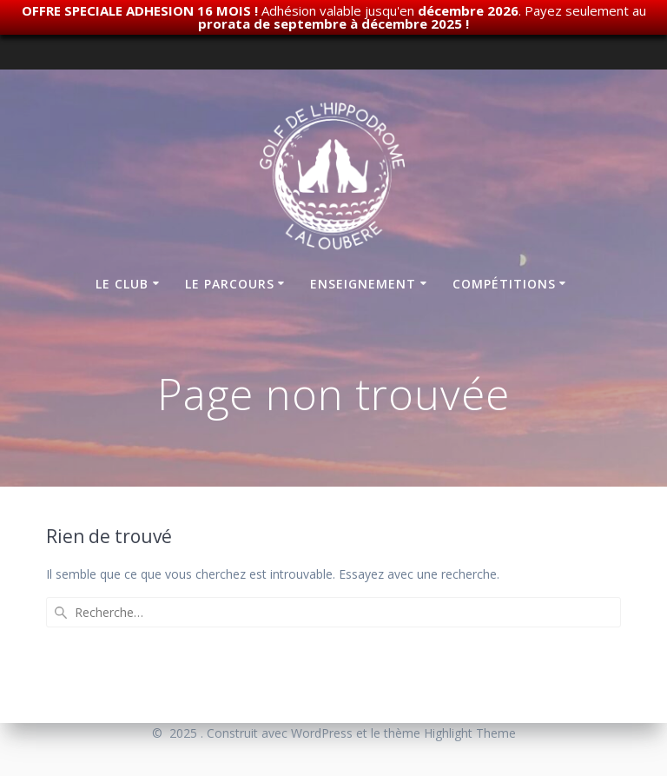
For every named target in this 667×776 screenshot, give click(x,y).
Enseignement (363, 283)
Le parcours (229, 283)
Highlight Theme (470, 733)
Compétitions (504, 283)
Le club (122, 283)
